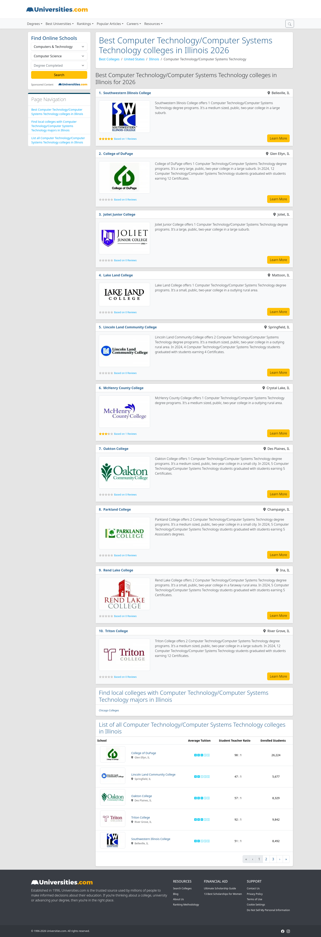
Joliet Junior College (119, 214)
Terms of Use (254, 899)
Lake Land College (118, 275)
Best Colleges (109, 59)
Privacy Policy (255, 894)
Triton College (116, 631)
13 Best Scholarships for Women (223, 894)
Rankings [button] (84, 23)
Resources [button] (152, 23)
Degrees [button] (33, 23)
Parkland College (117, 509)
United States (134, 59)
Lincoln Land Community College (130, 327)
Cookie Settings (256, 904)
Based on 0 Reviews (125, 199)
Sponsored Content (42, 84)
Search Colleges (182, 888)
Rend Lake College (118, 570)
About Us (178, 899)
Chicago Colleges (109, 710)
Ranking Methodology (186, 904)
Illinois (154, 59)
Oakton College (116, 448)
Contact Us (253, 888)
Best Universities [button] (58, 23)
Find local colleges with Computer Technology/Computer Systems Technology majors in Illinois (54, 126)
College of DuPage (118, 153)
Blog (175, 894)
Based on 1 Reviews (125, 139)
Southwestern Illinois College (127, 93)
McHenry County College (123, 388)
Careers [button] (133, 23)
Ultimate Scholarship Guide (220, 888)
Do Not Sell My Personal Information (268, 910)
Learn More (278, 138)
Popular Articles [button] (109, 23)
